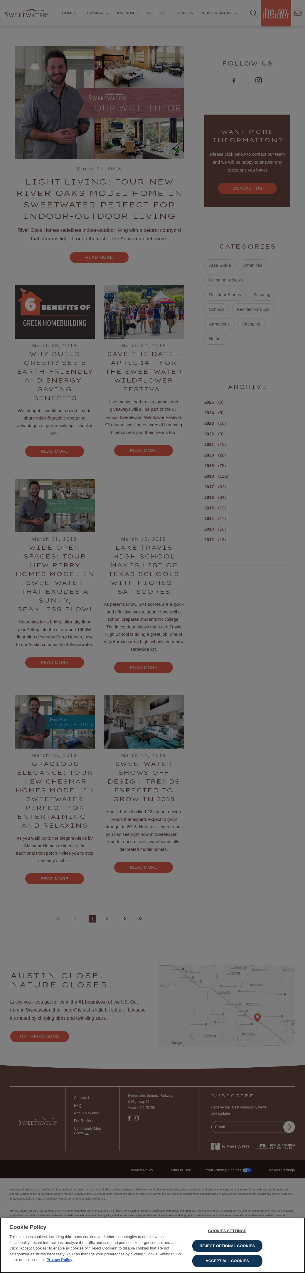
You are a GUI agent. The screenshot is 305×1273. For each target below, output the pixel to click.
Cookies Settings (227, 1231)
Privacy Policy (59, 1259)
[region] (152, 1245)
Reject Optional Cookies (227, 1246)
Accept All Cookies (227, 1261)
